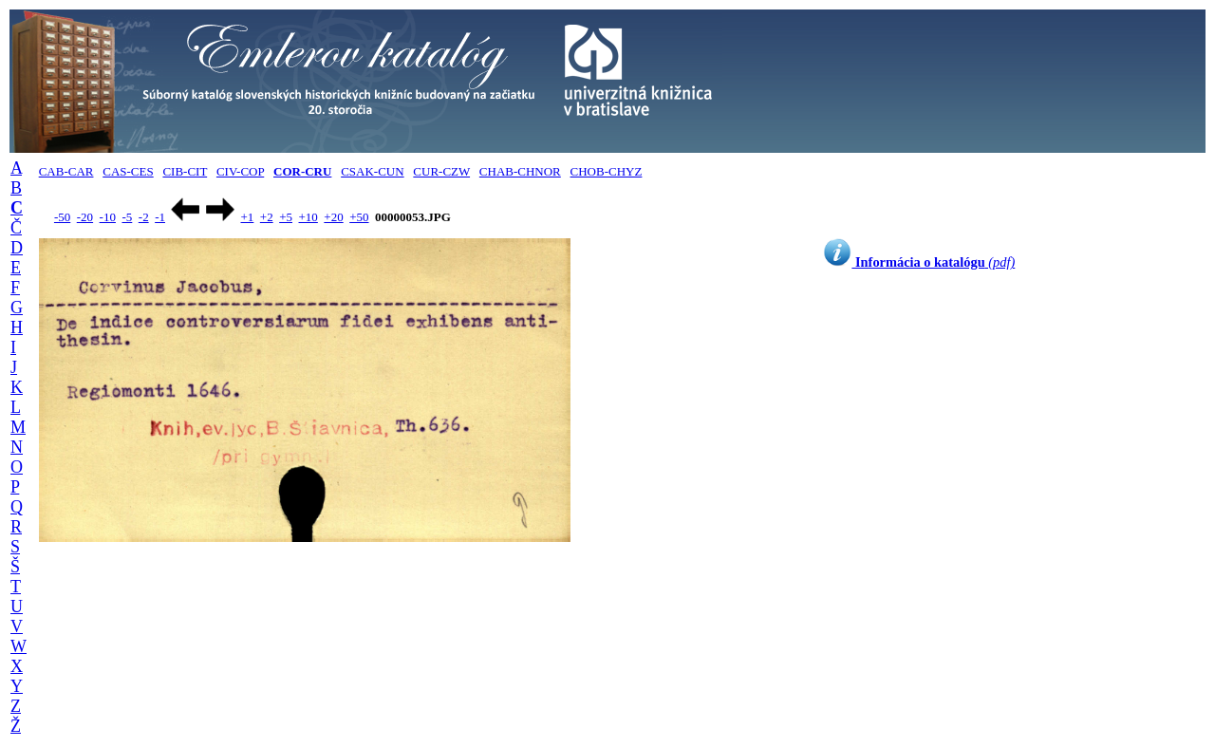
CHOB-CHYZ (606, 171)
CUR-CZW (441, 171)
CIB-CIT (184, 171)
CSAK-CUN (372, 171)
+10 (308, 217)
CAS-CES (128, 171)
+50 (358, 217)
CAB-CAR (66, 171)
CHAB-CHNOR (520, 171)
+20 (333, 217)
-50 (62, 217)
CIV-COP (240, 171)
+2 (266, 217)
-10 (108, 217)
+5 (285, 217)
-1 (160, 217)
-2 (144, 217)
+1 (246, 217)
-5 (127, 217)
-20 (85, 217)
